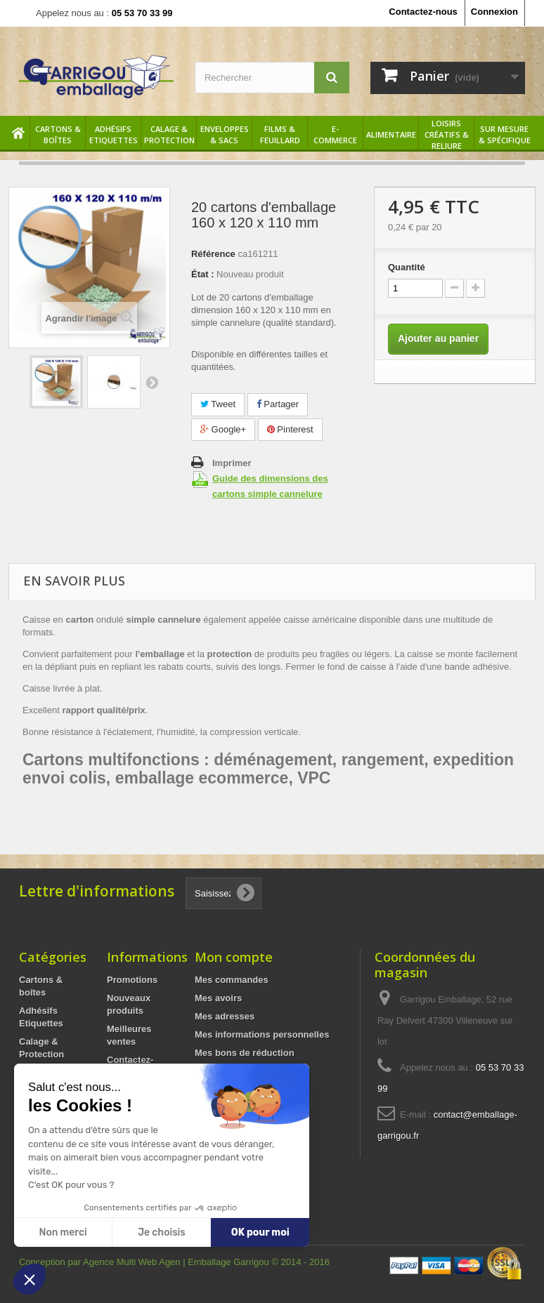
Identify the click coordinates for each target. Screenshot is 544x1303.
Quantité (406, 267)
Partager (278, 404)
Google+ (223, 429)
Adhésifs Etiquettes (113, 134)
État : (202, 274)
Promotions (132, 979)
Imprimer (232, 463)
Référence (213, 254)
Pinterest (290, 429)
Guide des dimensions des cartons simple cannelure (270, 486)
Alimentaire (391, 134)
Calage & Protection (169, 134)
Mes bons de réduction (244, 1052)
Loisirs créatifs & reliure (447, 134)
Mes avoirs (218, 998)
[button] (29, 1279)
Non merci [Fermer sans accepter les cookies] (62, 1232)
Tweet (217, 404)
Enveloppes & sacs (224, 134)
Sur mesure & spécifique (505, 134)
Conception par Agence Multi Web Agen (101, 1262)
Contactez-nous (423, 11)
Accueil (19, 134)
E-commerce (335, 134)
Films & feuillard (280, 134)
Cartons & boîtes (58, 134)
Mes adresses (224, 1016)
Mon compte (234, 956)
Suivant (152, 382)
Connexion (494, 11)
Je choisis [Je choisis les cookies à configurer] (162, 1232)
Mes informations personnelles (262, 1034)
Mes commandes (231, 979)
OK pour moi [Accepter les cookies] (260, 1232)
